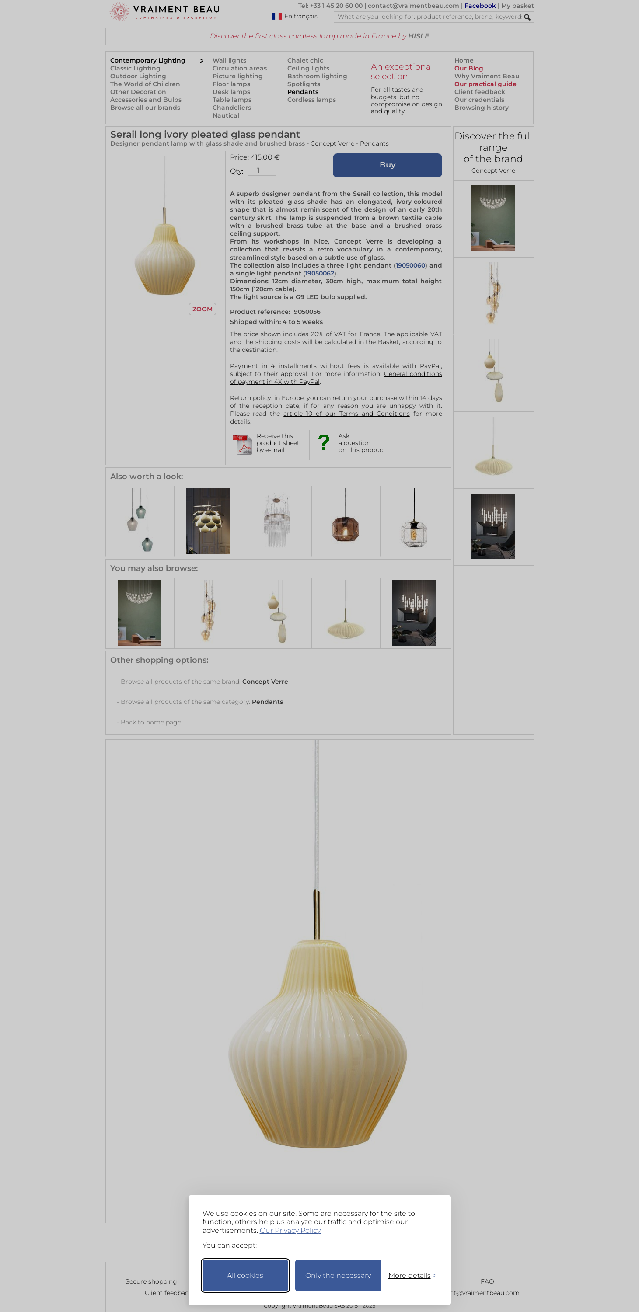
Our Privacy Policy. (290, 1230)
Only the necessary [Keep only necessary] (338, 1275)
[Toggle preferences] (408, 1275)
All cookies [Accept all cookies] (245, 1275)
